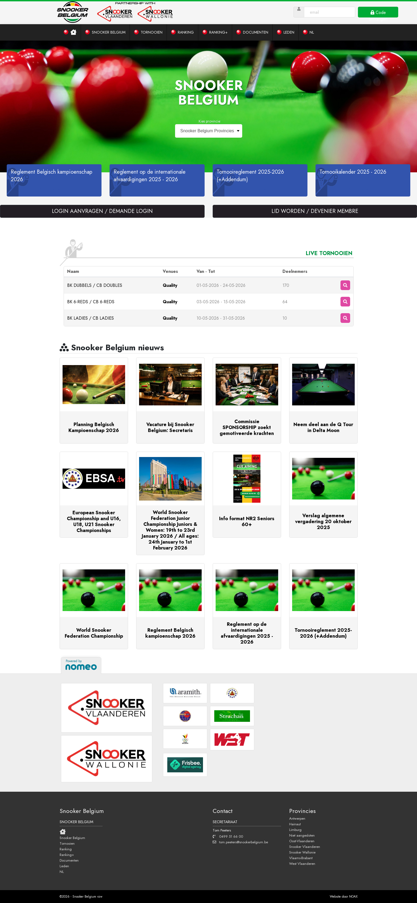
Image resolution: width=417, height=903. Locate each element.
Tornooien (67, 843)
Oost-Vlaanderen (301, 840)
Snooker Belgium (72, 837)
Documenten (69, 860)
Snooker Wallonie (302, 852)
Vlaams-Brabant (301, 857)
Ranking (66, 849)
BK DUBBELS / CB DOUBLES (94, 285)
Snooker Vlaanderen (304, 846)
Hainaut (295, 824)
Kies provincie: (210, 121)
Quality (170, 285)
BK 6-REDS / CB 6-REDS (90, 302)
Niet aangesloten (302, 835)
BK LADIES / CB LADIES (90, 318)
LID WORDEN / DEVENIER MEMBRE (314, 211)
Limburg (295, 829)
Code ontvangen (378, 13)
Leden (64, 865)
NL (62, 871)
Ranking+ (67, 854)
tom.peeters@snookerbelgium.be (240, 842)
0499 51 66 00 (228, 836)
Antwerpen (297, 818)
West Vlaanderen (302, 863)
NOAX (353, 896)
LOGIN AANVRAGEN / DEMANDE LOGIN (102, 211)
